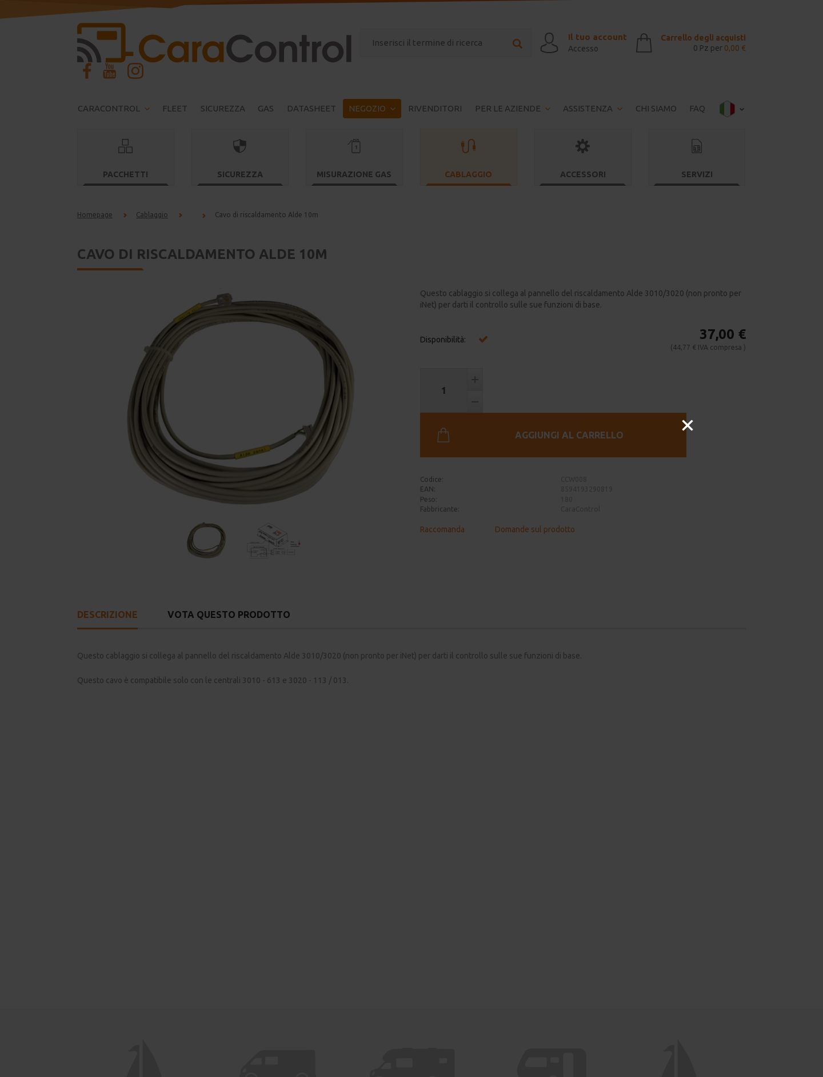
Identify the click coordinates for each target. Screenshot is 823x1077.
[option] (411, 538)
